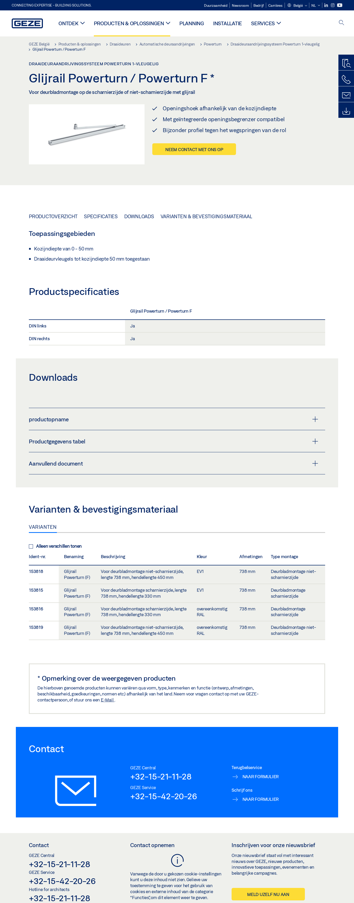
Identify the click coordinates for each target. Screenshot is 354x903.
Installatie (227, 23)
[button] (297, 6)
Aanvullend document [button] (173, 463)
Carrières (275, 5)
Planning (191, 23)
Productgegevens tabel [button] (173, 441)
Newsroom (240, 5)
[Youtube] (339, 5)
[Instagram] (333, 5)
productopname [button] (173, 419)
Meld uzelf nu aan (268, 894)
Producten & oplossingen (129, 23)
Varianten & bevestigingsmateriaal (206, 216)
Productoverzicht (53, 216)
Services (263, 23)
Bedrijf (258, 5)
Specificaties (101, 216)
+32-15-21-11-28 (160, 776)
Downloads (139, 216)
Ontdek (68, 23)
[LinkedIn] (326, 5)
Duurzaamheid (215, 5)
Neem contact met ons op (194, 149)
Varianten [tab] (43, 527)
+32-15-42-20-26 (163, 796)
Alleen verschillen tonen (55, 546)
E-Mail (107, 699)
